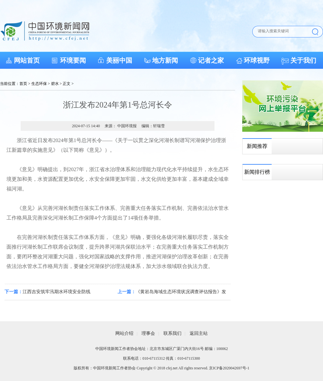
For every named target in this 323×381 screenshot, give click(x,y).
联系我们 (172, 333)
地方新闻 (165, 60)
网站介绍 (124, 333)
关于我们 (303, 60)
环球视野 (257, 60)
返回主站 (199, 333)
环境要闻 (73, 60)
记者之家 (211, 60)
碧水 (55, 83)
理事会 (148, 333)
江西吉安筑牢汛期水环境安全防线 (56, 291)
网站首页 (27, 60)
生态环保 (39, 83)
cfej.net (172, 368)
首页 (23, 83)
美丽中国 (119, 60)
